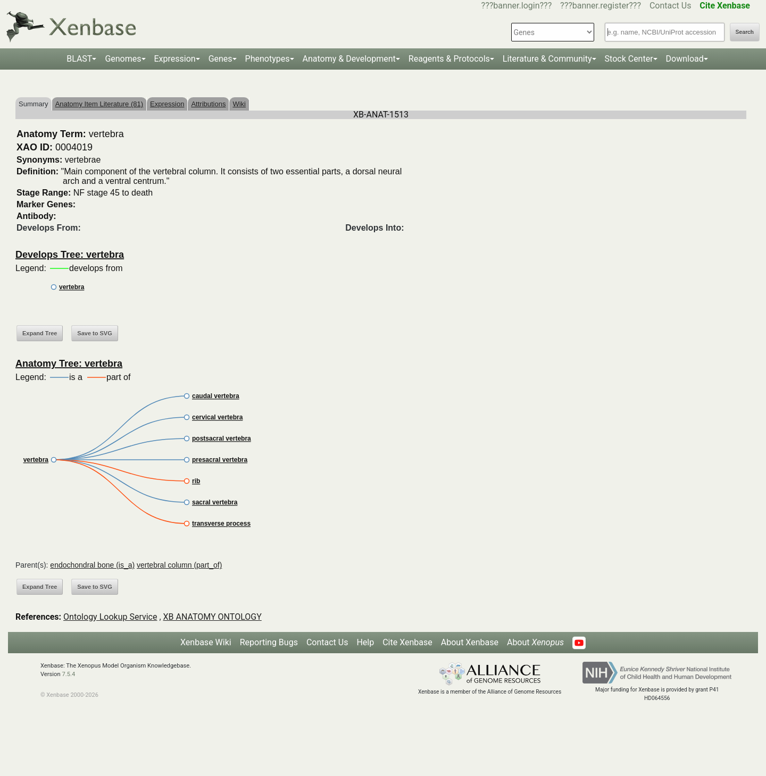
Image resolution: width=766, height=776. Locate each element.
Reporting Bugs (269, 642)
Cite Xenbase (407, 642)
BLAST (79, 59)
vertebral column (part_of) (179, 565)
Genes (220, 59)
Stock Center (629, 59)
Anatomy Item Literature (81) (99, 104)
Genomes (123, 59)
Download (685, 59)
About (535, 642)
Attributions (208, 104)
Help (365, 642)
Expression (175, 59)
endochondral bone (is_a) (92, 565)
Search (745, 32)
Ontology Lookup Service (110, 617)
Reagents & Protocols (449, 59)
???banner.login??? (516, 6)
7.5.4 (68, 674)
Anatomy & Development (349, 59)
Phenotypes (267, 59)
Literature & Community (547, 59)
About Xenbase (469, 642)
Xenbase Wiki (205, 642)
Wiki (239, 104)
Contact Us (671, 6)
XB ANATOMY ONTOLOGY (212, 617)
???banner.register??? (600, 6)
